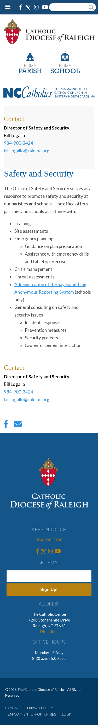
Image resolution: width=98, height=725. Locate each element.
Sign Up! (49, 589)
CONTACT (13, 708)
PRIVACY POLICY (40, 708)
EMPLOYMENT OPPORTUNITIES (32, 714)
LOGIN (67, 714)
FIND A (30, 65)
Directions (49, 631)
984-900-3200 (49, 539)
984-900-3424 (18, 143)
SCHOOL (65, 71)
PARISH (30, 71)
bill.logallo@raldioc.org (26, 150)
